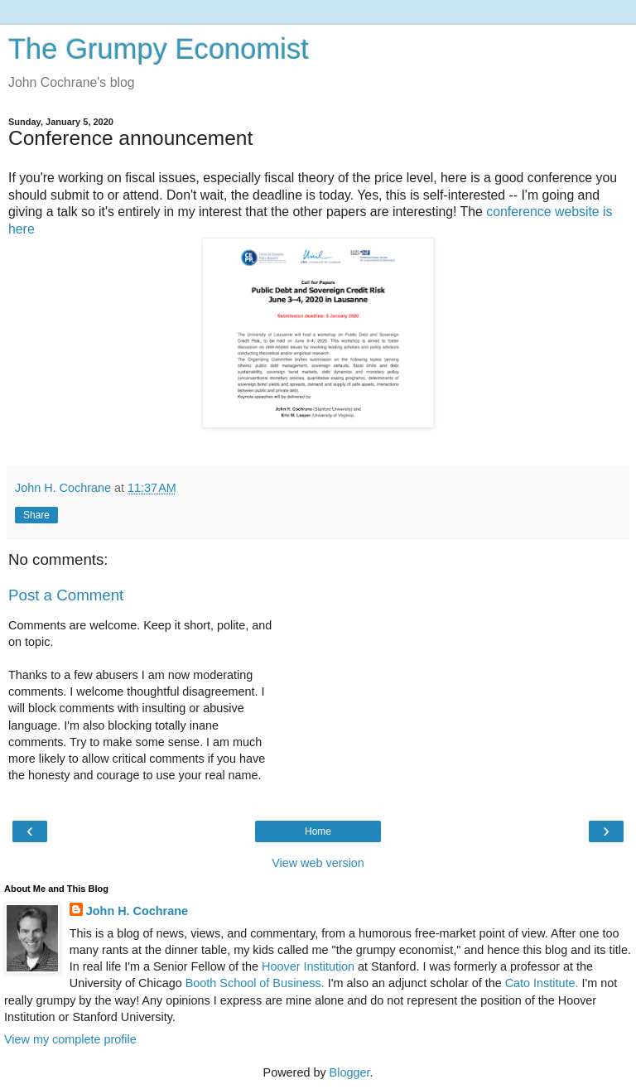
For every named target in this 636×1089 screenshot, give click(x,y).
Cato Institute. (542, 983)
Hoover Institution (308, 966)
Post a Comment (65, 595)
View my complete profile (70, 1039)
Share (36, 515)
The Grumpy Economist (158, 49)
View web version (318, 863)
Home (318, 831)
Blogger (350, 1072)
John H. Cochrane (137, 911)
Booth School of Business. (255, 983)
